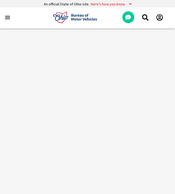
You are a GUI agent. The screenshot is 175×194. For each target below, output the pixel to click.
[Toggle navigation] (7, 17)
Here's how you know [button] (108, 4)
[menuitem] (145, 17)
